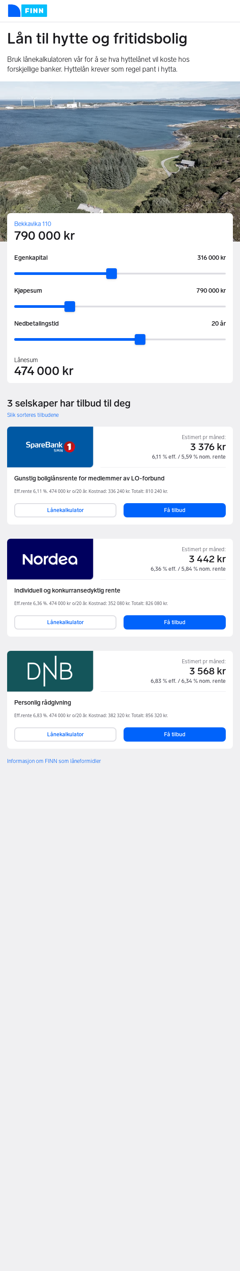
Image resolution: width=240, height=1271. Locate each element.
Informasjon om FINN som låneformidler (54, 761)
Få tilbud (174, 510)
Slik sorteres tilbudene (33, 415)
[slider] (111, 273)
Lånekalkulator (65, 510)
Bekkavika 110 (32, 224)
